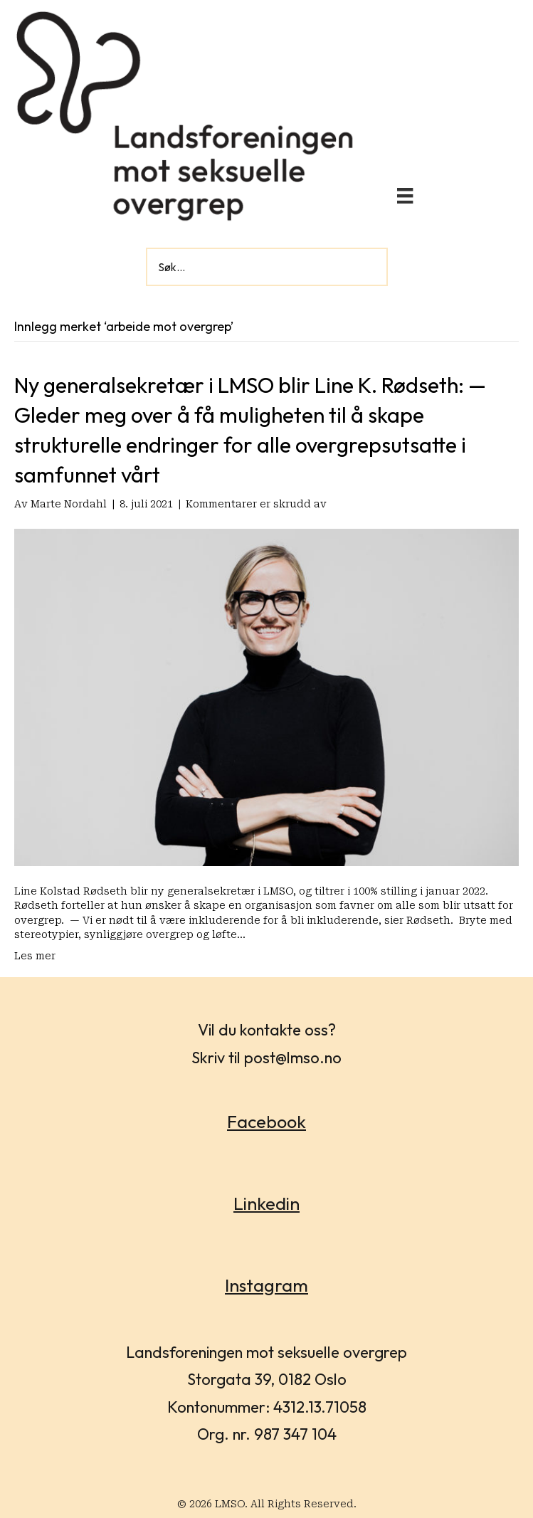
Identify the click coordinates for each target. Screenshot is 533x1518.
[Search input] (267, 267)
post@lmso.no (293, 1058)
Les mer (35, 955)
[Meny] (405, 196)
